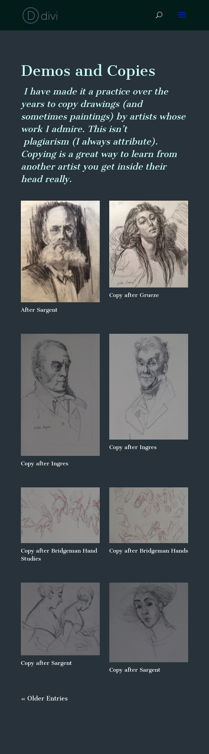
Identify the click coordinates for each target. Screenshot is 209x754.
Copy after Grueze (134, 295)
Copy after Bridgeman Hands (148, 550)
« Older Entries (44, 698)
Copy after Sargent (46, 663)
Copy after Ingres (44, 463)
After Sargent (39, 309)
